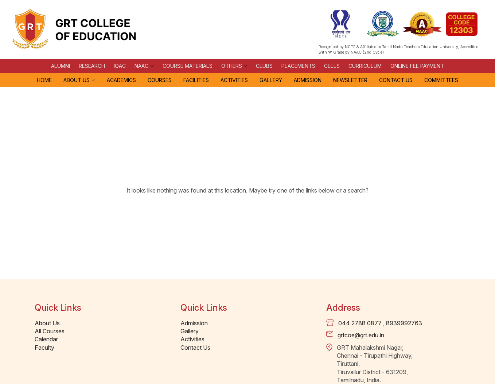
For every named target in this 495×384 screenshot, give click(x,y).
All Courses (50, 331)
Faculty (44, 347)
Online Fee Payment (417, 66)
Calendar (46, 339)
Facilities (196, 80)
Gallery (271, 80)
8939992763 (404, 323)
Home (44, 80)
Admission (307, 80)
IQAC (120, 66)
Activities (234, 80)
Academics (121, 80)
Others (231, 66)
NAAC (141, 66)
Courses (160, 80)
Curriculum (365, 66)
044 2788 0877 (360, 323)
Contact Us (396, 80)
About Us (76, 80)
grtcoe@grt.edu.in (361, 335)
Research (92, 66)
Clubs (264, 66)
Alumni (60, 66)
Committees (441, 80)
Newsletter (350, 80)
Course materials (188, 66)
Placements (298, 66)
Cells (332, 66)
